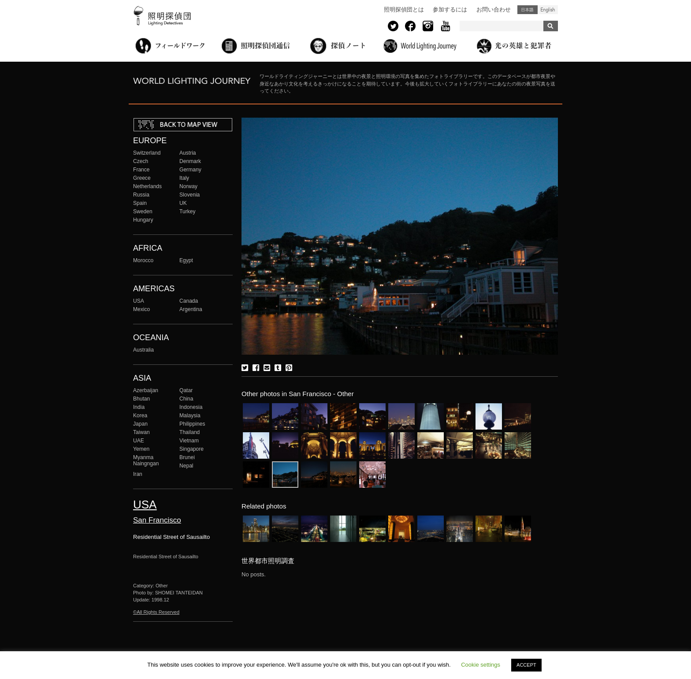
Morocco (143, 260)
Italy (184, 178)
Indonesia (190, 407)
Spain (140, 203)
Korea (140, 415)
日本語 (527, 9)
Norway (188, 186)
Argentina (190, 309)
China (186, 399)
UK (183, 203)
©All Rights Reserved (156, 612)
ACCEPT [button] (526, 665)
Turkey (187, 211)
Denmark (190, 161)
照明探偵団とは (404, 9)
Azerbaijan (145, 390)
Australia (143, 350)
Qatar (186, 390)
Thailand (189, 432)
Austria (187, 153)
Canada (188, 301)
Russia (141, 195)
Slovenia (189, 195)
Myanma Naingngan (146, 460)
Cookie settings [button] (480, 664)
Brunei (187, 457)
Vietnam (189, 441)
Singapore (191, 449)
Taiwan (141, 432)
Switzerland (146, 153)
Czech (140, 161)
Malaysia (190, 415)
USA (138, 301)
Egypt (186, 260)
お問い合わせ (493, 9)
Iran (137, 474)
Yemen (141, 449)
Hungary (143, 220)
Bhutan (141, 399)
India (139, 407)
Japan (140, 424)
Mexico (141, 309)
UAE (138, 441)
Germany (190, 170)
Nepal (186, 466)
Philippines (192, 424)
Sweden (142, 211)
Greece (142, 178)
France (141, 170)
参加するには (450, 9)
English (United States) (548, 9)
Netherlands (147, 186)
